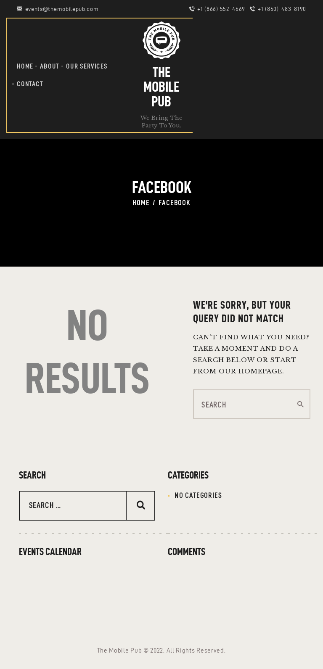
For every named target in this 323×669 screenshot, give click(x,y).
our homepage (250, 371)
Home (140, 202)
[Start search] (300, 404)
